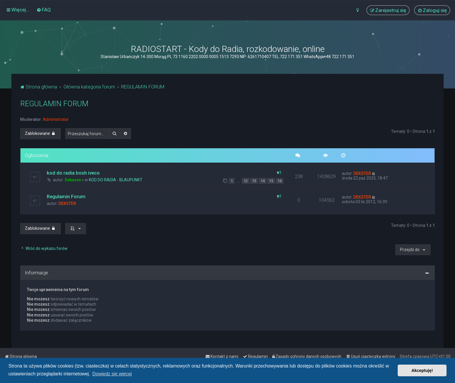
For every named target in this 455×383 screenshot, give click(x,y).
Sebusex (73, 179)
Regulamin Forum (66, 196)
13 (254, 181)
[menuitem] (43, 9)
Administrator (56, 119)
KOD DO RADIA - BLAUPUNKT (115, 179)
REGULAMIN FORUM (54, 104)
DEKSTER (362, 173)
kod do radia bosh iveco (73, 173)
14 (263, 181)
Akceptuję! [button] (422, 370)
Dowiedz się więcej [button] (112, 373)
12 (246, 181)
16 (280, 181)
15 (271, 181)
